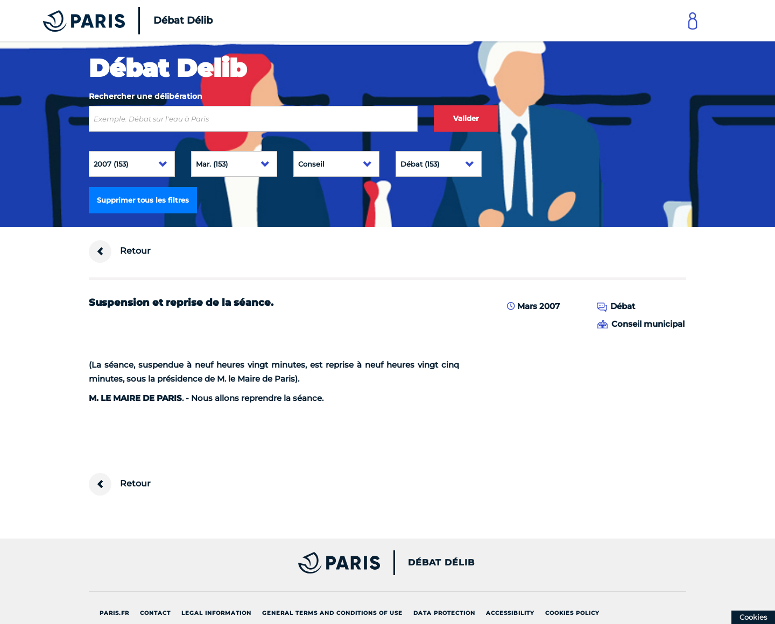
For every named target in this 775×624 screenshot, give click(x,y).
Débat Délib (441, 563)
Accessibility (510, 612)
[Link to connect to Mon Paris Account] (693, 20)
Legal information (216, 612)
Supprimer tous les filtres (143, 200)
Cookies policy (572, 612)
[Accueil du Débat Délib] (113, 20)
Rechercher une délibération (145, 96)
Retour (120, 251)
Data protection (444, 612)
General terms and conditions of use (332, 612)
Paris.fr (114, 612)
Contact (155, 612)
